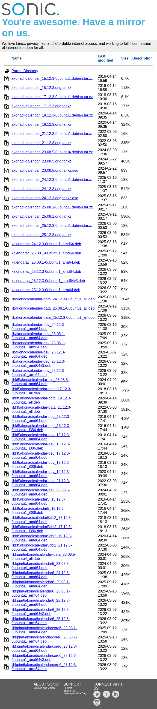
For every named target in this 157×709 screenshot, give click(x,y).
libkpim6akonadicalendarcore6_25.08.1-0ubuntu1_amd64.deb (44, 630)
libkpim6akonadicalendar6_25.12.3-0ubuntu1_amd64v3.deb (41, 612)
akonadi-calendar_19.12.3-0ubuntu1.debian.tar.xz (52, 115)
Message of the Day (75, 693)
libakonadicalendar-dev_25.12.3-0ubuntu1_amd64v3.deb (38, 363)
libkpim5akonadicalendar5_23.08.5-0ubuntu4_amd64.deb (41, 566)
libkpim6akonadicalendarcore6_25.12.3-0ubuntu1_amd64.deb (44, 648)
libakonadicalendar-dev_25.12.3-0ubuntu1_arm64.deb (38, 373)
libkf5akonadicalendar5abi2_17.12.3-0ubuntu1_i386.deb (42, 529)
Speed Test (70, 690)
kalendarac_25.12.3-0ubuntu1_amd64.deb (46, 271)
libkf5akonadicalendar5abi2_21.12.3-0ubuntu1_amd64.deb (42, 547)
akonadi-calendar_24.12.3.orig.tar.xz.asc (45, 198)
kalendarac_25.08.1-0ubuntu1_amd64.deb (46, 253)
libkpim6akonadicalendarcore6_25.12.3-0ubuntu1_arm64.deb (44, 667)
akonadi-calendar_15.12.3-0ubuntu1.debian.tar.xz (52, 78)
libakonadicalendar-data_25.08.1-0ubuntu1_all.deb (53, 308)
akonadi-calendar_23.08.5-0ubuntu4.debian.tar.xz (52, 152)
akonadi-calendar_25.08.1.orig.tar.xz (41, 216)
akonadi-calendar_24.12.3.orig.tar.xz (41, 189)
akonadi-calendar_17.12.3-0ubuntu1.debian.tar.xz (52, 97)
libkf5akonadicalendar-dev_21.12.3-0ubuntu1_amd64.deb (41, 483)
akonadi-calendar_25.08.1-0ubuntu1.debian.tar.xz (52, 207)
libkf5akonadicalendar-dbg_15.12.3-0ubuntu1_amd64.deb (41, 419)
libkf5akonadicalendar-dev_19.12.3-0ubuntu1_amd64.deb (41, 474)
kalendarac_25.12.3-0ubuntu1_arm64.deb (46, 290)
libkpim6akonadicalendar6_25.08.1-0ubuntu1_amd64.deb (41, 584)
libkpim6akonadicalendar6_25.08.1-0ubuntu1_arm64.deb (41, 593)
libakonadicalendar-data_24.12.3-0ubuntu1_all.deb (53, 299)
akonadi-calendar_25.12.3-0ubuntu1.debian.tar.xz (52, 226)
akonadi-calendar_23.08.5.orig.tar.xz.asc (45, 170)
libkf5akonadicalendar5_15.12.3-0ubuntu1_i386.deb (38, 511)
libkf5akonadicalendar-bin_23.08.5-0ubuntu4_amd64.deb (40, 382)
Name (17, 58)
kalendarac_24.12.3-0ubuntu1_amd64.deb (46, 244)
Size (125, 58)
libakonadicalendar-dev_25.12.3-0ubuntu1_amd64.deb (38, 354)
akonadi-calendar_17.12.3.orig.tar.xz (41, 106)
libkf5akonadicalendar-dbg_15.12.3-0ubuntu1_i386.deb (41, 428)
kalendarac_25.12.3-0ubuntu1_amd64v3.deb (48, 281)
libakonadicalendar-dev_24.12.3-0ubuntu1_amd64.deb (38, 327)
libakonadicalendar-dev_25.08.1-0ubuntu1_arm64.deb (38, 345)
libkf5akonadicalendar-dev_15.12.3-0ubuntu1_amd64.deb (41, 437)
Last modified (105, 58)
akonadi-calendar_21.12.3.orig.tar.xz (41, 143)
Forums (68, 687)
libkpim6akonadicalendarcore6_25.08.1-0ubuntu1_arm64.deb (44, 639)
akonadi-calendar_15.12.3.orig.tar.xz (41, 88)
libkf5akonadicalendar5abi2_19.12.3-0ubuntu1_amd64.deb (42, 538)
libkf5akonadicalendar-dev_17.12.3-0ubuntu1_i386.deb (41, 465)
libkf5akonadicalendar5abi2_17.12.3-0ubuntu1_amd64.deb (42, 520)
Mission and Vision (44, 687)
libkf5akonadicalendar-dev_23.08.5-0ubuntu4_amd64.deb (41, 492)
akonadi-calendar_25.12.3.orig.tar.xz (41, 235)
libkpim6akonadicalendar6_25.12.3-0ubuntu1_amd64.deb (41, 602)
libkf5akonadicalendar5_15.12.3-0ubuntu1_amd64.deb (38, 501)
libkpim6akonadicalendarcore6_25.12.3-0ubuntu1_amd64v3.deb (44, 658)
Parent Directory (25, 71)
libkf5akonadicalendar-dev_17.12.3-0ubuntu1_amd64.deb (41, 455)
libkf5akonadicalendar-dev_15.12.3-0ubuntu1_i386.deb (41, 446)
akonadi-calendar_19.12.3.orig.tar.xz (41, 124)
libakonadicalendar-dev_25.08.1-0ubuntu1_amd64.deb (38, 336)
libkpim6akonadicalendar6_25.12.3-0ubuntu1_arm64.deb (41, 621)
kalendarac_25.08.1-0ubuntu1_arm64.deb (46, 262)
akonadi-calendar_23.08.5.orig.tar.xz (41, 161)
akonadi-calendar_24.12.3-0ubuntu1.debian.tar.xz (52, 180)
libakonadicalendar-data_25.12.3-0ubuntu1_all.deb (53, 317)
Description (142, 58)
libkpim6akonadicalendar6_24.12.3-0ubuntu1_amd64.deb (41, 575)
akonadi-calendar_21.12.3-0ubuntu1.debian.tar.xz (52, 134)
